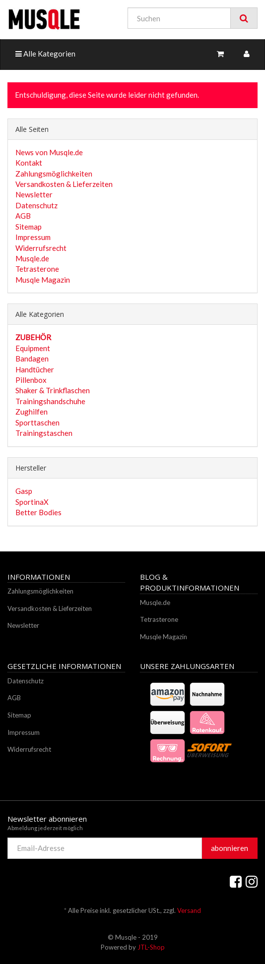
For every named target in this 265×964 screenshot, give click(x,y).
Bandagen (32, 358)
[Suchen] (179, 18)
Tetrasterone (37, 268)
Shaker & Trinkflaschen (52, 390)
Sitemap (28, 226)
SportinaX (32, 501)
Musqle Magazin (42, 279)
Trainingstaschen (43, 432)
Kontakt (28, 162)
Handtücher (34, 369)
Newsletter (34, 194)
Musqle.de (32, 258)
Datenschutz (36, 205)
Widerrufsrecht (40, 247)
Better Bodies (38, 512)
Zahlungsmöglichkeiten (53, 173)
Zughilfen (31, 411)
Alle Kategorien (45, 53)
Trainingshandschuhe (50, 401)
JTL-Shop (151, 947)
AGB (23, 215)
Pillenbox (31, 379)
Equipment (32, 348)
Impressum (33, 237)
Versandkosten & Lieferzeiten (64, 184)
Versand (189, 910)
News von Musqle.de (49, 152)
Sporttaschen (37, 422)
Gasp (23, 490)
